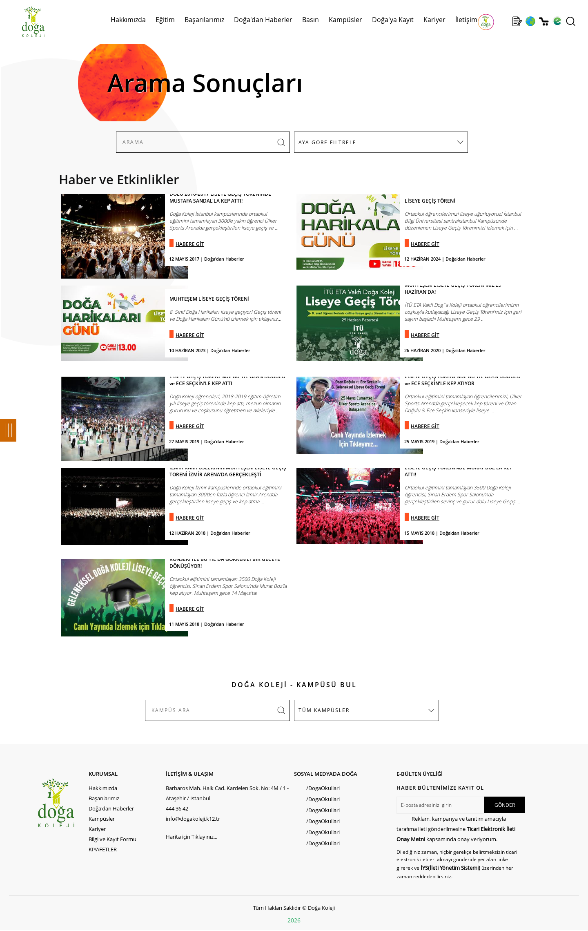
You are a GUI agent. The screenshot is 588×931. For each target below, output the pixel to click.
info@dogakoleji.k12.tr (193, 818)
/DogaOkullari (323, 788)
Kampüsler (345, 19)
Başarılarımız (204, 19)
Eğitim (165, 19)
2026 (294, 920)
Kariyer (434, 19)
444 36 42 (177, 808)
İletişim (466, 19)
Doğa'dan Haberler (263, 19)
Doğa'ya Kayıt (393, 19)
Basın (310, 19)
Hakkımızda (128, 19)
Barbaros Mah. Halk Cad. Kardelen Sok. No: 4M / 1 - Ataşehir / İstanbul (227, 793)
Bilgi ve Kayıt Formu (112, 839)
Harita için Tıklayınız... (191, 836)
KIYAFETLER (103, 849)
